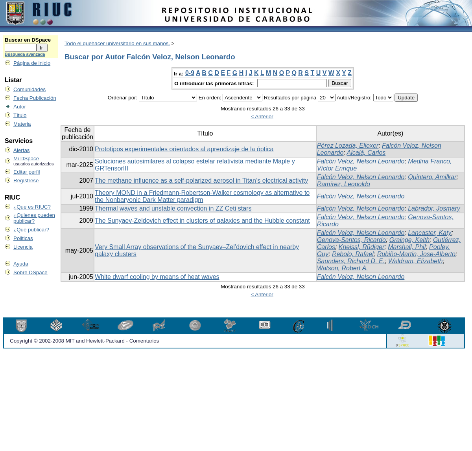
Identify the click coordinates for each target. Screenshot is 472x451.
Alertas (21, 150)
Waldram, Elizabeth (415, 261)
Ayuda (20, 264)
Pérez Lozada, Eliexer (348, 145)
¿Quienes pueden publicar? (34, 218)
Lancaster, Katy (429, 232)
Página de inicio (31, 63)
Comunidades (29, 89)
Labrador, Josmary (434, 208)
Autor (19, 107)
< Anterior (262, 116)
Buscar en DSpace (28, 40)
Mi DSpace (26, 158)
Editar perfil (26, 172)
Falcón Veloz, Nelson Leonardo (361, 161)
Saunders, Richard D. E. (351, 261)
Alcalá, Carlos (366, 152)
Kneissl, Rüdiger (362, 247)
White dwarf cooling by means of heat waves (157, 276)
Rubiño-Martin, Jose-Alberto (416, 254)
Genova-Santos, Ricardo (351, 239)
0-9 (189, 73)
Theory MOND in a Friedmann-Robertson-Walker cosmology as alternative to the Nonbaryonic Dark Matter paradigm (202, 196)
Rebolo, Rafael (353, 254)
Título (19, 115)
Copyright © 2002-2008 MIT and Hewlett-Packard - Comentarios (84, 341)
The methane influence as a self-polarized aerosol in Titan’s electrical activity (201, 180)
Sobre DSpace (30, 272)
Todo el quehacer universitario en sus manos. (117, 43)
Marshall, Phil (407, 247)
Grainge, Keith (409, 239)
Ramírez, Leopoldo (343, 184)
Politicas (23, 238)
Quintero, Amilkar (432, 177)
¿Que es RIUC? (32, 207)
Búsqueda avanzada (25, 54)
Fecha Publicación (34, 98)
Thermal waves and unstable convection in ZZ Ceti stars (173, 208)
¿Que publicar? (31, 230)
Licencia (23, 247)
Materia (22, 124)
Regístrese (26, 180)
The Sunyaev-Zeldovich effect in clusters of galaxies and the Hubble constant (202, 220)
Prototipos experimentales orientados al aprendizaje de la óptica (184, 149)
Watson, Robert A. (342, 268)
